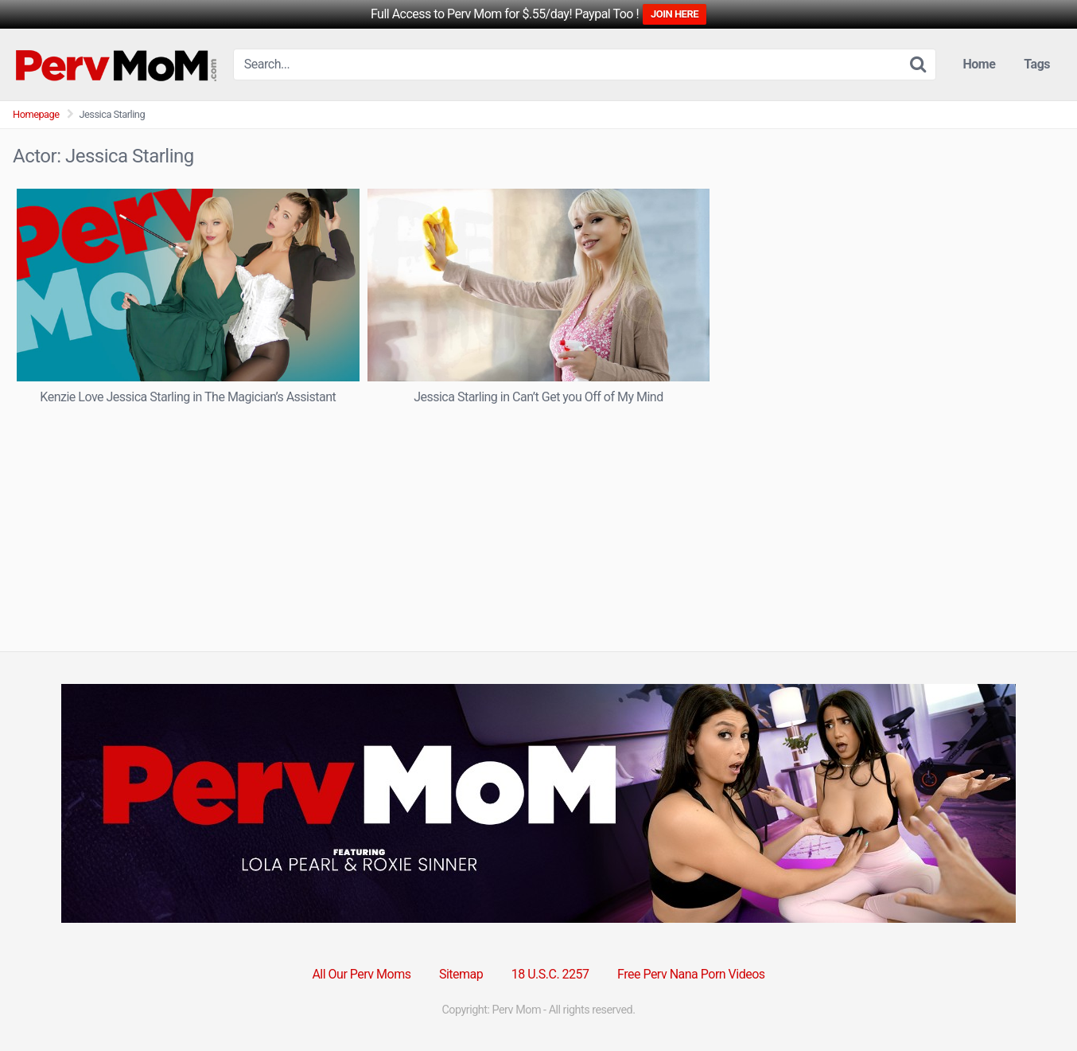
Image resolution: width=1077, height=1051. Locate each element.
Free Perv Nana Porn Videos (691, 974)
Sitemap (461, 974)
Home (979, 64)
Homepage (36, 114)
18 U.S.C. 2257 (550, 974)
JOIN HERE (674, 14)
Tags (1037, 64)
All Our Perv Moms (361, 974)
